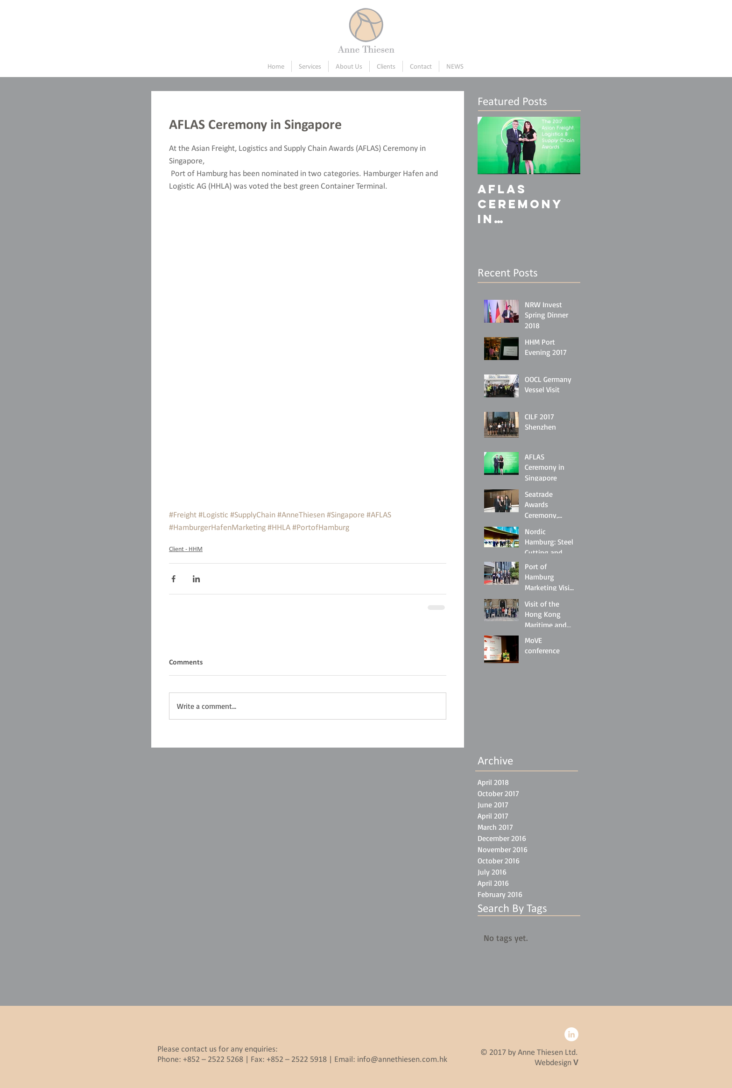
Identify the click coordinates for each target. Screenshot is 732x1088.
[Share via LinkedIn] (196, 578)
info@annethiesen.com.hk (402, 1059)
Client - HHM (186, 549)
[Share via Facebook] (173, 578)
